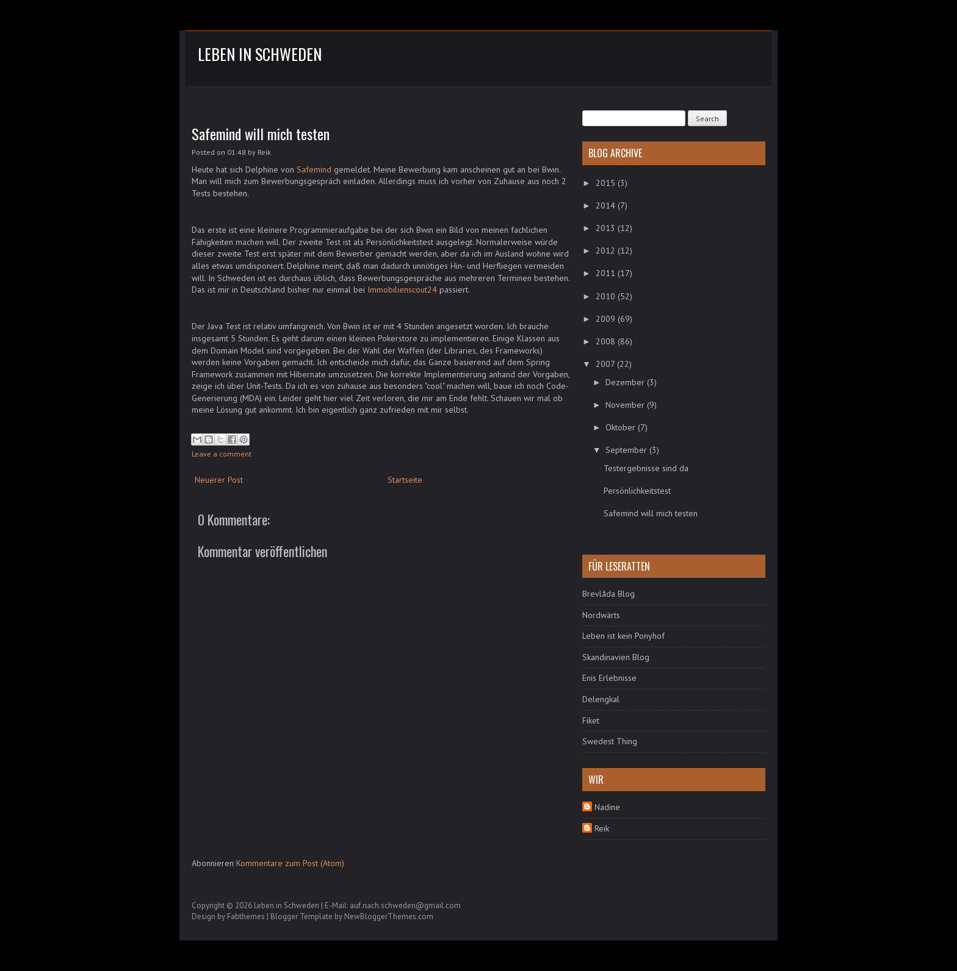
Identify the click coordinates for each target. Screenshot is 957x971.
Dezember (626, 382)
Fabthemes (246, 916)
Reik (601, 828)
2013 (607, 227)
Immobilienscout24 (402, 289)
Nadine (607, 807)
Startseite (405, 479)
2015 (607, 182)
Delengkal (600, 699)
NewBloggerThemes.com (388, 916)
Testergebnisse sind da (646, 468)
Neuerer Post (219, 479)
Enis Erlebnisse (609, 677)
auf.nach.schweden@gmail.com (405, 905)
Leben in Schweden (260, 54)
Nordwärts (601, 615)
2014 (607, 205)
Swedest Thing (609, 741)
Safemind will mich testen (261, 133)
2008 (607, 341)
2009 (607, 318)
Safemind (314, 169)
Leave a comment (221, 453)
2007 (606, 363)
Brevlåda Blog (608, 593)
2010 (607, 296)
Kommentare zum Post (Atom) (290, 863)
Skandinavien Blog (615, 657)
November (626, 404)
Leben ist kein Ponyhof (623, 635)
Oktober (621, 427)
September (627, 449)
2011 (607, 273)
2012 (607, 250)
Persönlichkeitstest (637, 490)
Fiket (590, 720)
